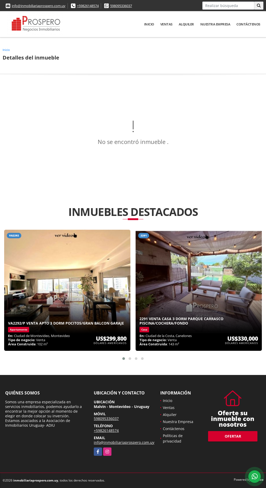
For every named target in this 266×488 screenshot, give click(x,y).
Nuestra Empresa (215, 24)
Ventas (166, 24)
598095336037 (121, 5)
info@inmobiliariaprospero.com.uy (38, 5)
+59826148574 (88, 5)
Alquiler (186, 24)
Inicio (149, 24)
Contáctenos (248, 24)
